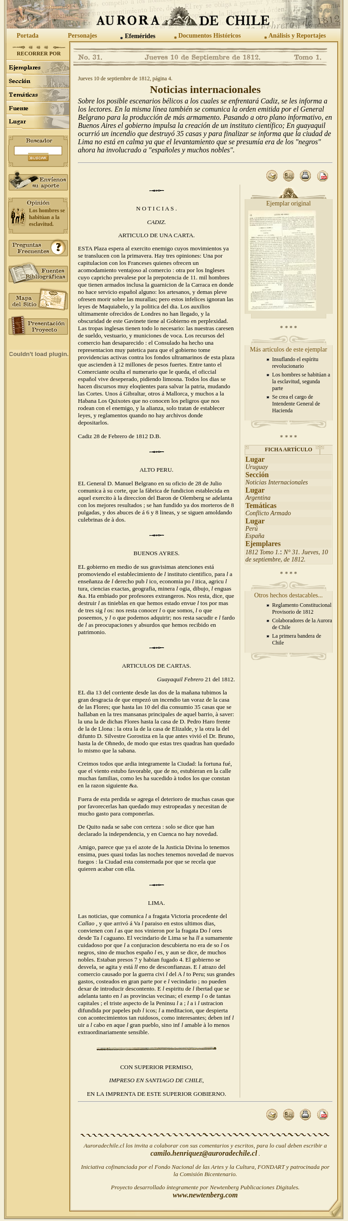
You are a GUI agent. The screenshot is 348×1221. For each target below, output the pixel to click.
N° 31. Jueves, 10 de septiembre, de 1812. (287, 556)
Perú (252, 528)
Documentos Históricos (209, 35)
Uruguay (257, 467)
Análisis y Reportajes (297, 35)
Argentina (258, 497)
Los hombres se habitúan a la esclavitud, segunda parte (301, 381)
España (255, 535)
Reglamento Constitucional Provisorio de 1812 (302, 608)
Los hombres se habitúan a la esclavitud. (47, 217)
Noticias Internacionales (277, 482)
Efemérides (140, 36)
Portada (28, 35)
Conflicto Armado (268, 513)
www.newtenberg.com (205, 1195)
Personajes (82, 35)
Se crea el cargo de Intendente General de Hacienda (296, 404)
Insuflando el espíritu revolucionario (295, 362)
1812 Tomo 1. (263, 552)
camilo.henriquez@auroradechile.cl (203, 1153)
